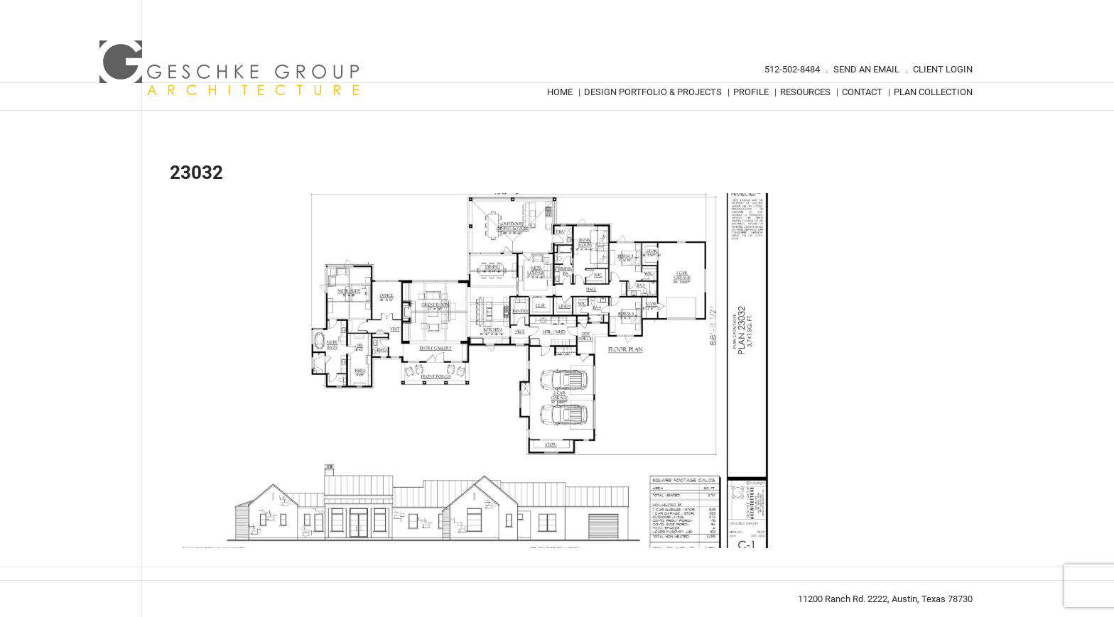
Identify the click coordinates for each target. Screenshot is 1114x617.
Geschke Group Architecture (230, 68)
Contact (862, 92)
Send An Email (866, 69)
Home (560, 92)
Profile (751, 92)
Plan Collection (933, 92)
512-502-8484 (792, 69)
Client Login (943, 69)
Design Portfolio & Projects (653, 92)
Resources (805, 92)
